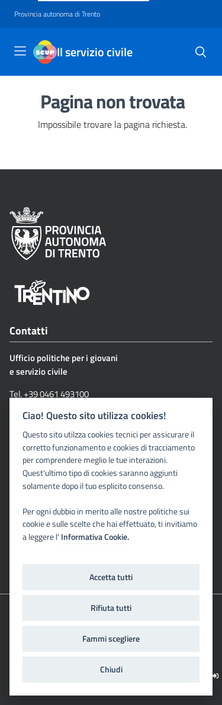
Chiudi (111, 669)
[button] (201, 52)
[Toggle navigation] (20, 51)
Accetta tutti (111, 577)
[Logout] (215, 676)
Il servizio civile (95, 52)
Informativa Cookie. (95, 536)
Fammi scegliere (111, 639)
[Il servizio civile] (45, 52)
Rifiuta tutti (111, 608)
